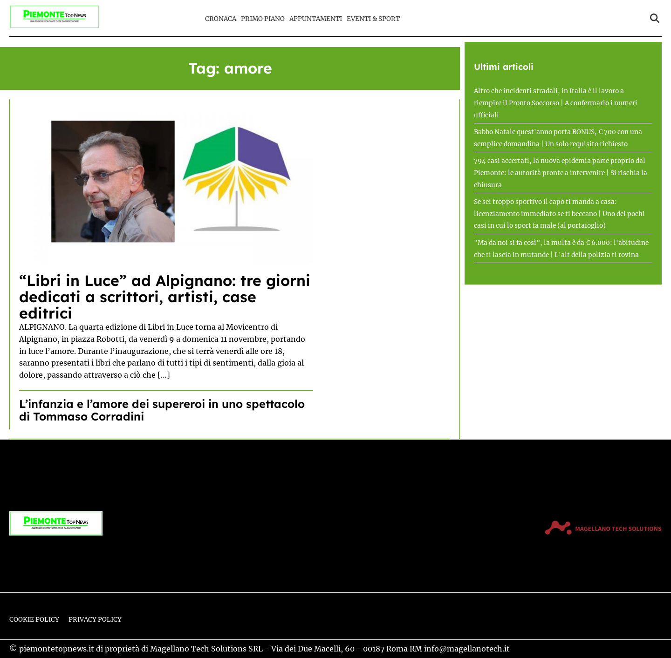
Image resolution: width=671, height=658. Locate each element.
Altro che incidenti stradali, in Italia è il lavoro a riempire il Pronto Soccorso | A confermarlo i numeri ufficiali (555, 103)
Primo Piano (263, 19)
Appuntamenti (315, 19)
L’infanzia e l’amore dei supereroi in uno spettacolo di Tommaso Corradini (162, 410)
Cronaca (220, 19)
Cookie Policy (34, 620)
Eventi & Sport (373, 19)
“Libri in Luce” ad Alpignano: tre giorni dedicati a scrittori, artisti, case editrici (164, 296)
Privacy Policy (95, 620)
